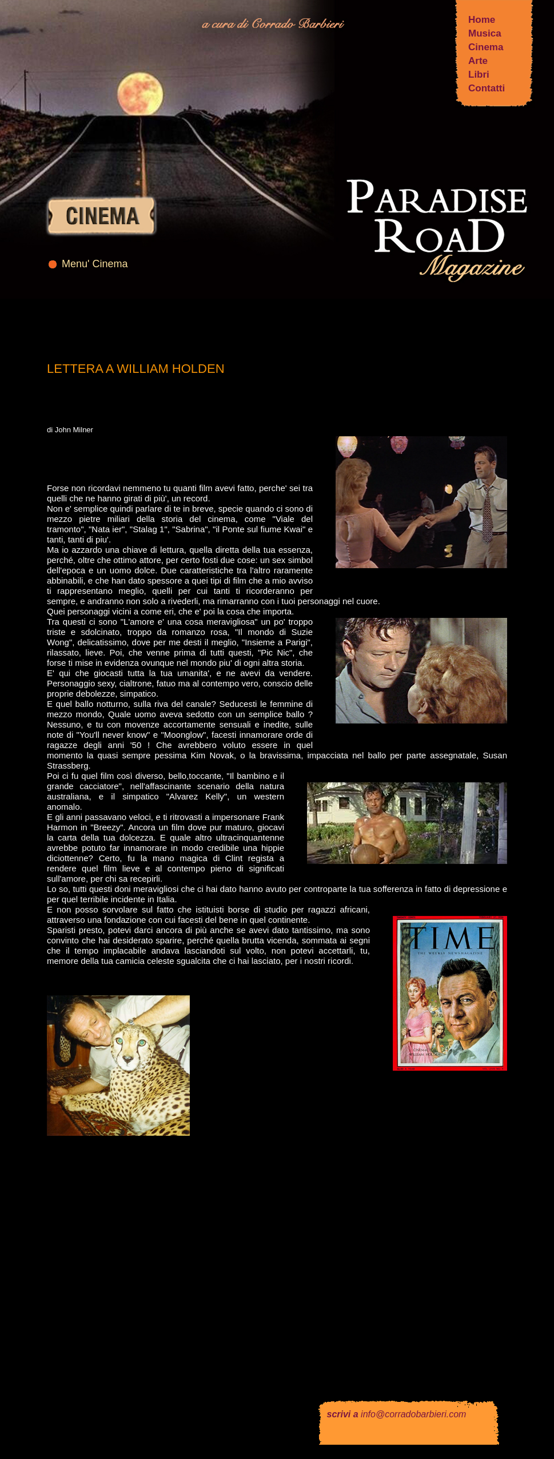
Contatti (486, 88)
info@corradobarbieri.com (413, 1414)
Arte (478, 60)
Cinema (485, 47)
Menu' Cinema (95, 264)
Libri (478, 74)
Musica (484, 33)
